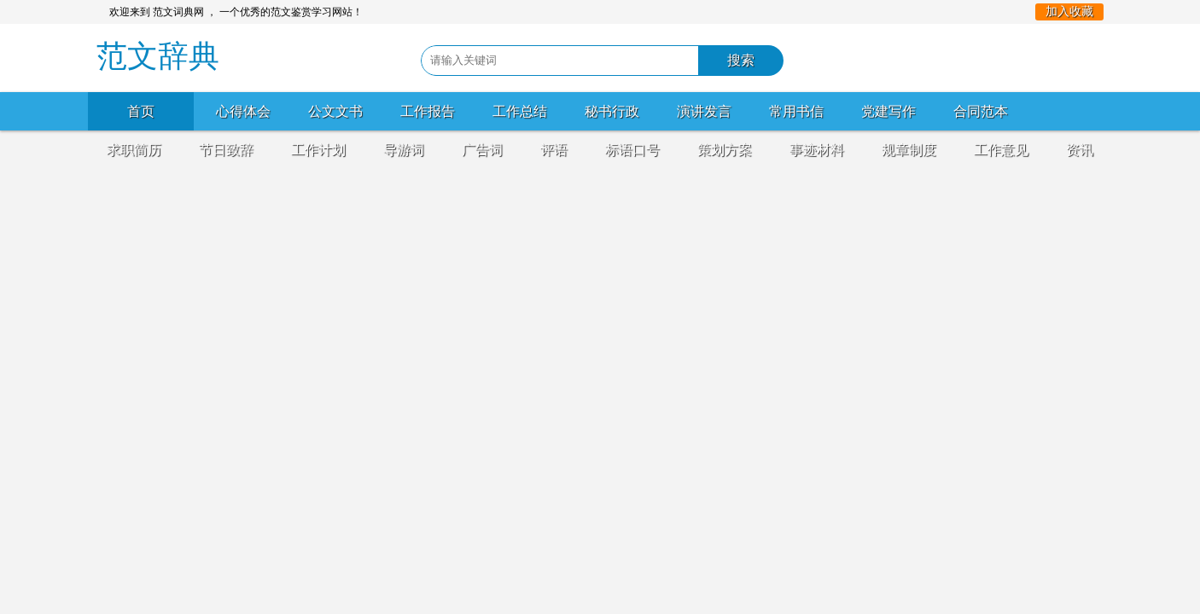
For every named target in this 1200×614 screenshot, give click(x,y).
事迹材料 (816, 149)
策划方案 (724, 149)
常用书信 (796, 111)
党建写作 (888, 111)
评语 (554, 149)
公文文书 (335, 111)
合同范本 (980, 111)
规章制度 (909, 149)
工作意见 (1001, 149)
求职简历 (134, 149)
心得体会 (243, 111)
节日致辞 (226, 149)
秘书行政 (612, 111)
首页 (140, 111)
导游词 (403, 149)
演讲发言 (704, 111)
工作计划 (318, 149)
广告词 (482, 149)
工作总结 (519, 111)
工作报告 (427, 111)
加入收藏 (1069, 11)
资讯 (1079, 149)
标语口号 (632, 149)
